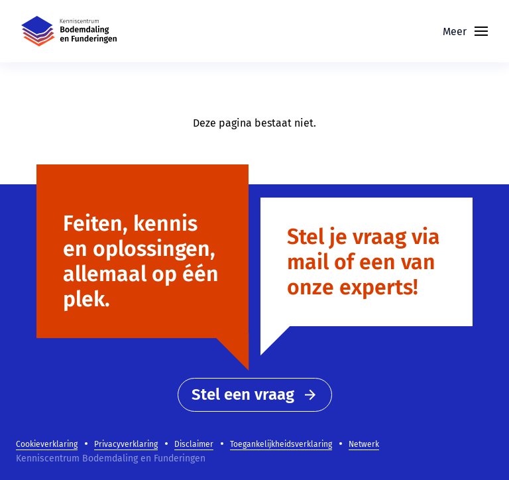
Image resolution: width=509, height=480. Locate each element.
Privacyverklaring (126, 444)
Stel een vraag (255, 394)
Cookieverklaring (47, 444)
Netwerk (364, 444)
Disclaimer (193, 444)
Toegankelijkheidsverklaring (281, 444)
